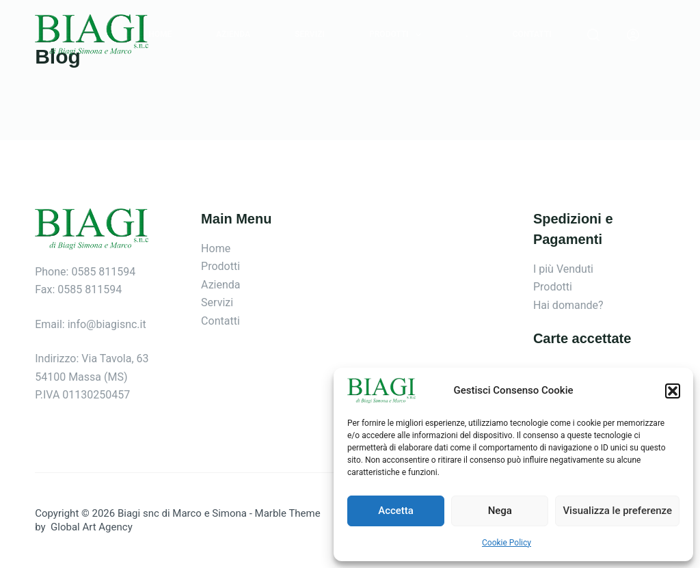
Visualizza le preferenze (617, 510)
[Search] (593, 35)
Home (160, 34)
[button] (672, 391)
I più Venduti (563, 268)
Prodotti (398, 35)
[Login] (633, 35)
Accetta (396, 510)
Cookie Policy (506, 542)
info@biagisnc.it (107, 324)
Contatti (532, 34)
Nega (500, 510)
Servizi (310, 34)
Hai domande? (568, 305)
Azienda (233, 34)
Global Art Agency (90, 527)
